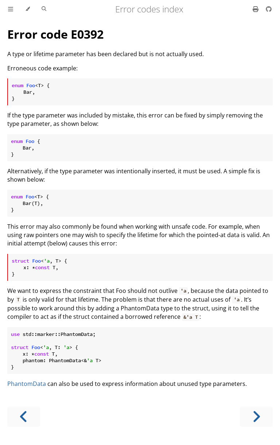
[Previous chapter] (23, 417)
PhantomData (26, 384)
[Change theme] (27, 9)
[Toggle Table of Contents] (10, 9)
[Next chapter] (256, 417)
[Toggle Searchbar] (44, 9)
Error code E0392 (55, 34)
